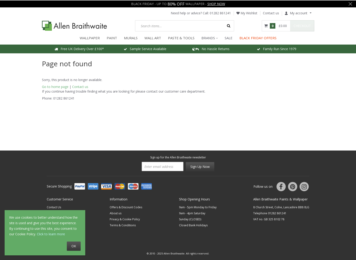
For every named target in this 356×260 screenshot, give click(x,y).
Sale (228, 37)
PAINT (112, 37)
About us (115, 213)
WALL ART (152, 37)
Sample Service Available (145, 48)
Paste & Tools (181, 37)
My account (296, 12)
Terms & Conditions (123, 225)
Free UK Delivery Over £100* (79, 48)
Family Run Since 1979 (276, 48)
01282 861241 (220, 12)
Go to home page (55, 86)
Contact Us (54, 207)
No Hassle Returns (210, 48)
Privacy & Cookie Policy (125, 219)
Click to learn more (51, 234)
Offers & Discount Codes (126, 207)
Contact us (271, 12)
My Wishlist (246, 12)
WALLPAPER (90, 37)
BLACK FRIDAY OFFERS (258, 37)
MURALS (131, 37)
